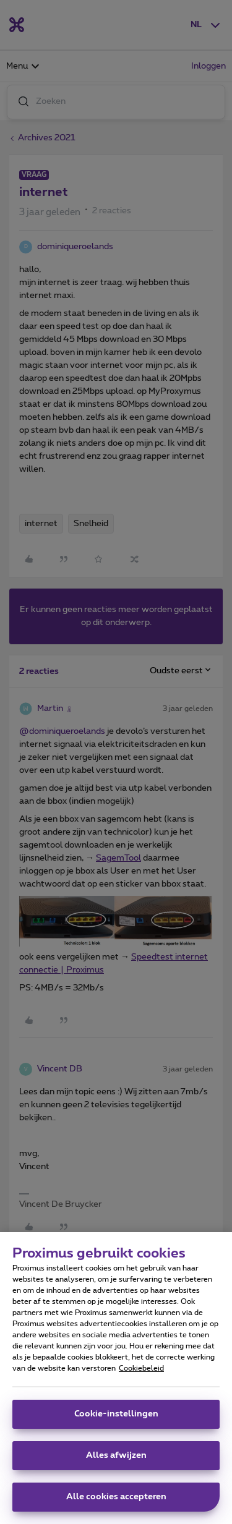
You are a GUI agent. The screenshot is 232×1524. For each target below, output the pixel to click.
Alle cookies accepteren (116, 1496)
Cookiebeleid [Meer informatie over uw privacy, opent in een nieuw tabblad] (141, 1368)
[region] (116, 1378)
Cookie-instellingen (116, 1414)
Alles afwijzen (116, 1455)
